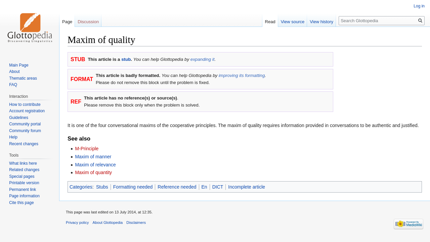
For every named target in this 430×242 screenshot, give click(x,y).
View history (321, 21)
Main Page (18, 65)
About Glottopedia (108, 222)
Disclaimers (136, 222)
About (14, 71)
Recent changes (23, 144)
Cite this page (21, 202)
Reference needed (177, 187)
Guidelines (18, 117)
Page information (24, 196)
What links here (23, 163)
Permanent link (22, 189)
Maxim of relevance (95, 164)
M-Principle (86, 148)
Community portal (25, 124)
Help (13, 137)
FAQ (13, 84)
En (204, 187)
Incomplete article (246, 187)
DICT (217, 187)
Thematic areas (23, 78)
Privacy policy (77, 222)
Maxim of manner (93, 156)
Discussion (88, 21)
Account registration (27, 111)
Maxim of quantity (93, 172)
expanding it (202, 59)
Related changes (24, 169)
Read (270, 21)
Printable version (24, 182)
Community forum (25, 130)
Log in (419, 6)
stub (126, 59)
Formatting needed (133, 187)
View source (293, 21)
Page (67, 21)
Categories (81, 187)
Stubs (102, 187)
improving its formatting (242, 75)
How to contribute (24, 104)
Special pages (21, 176)
